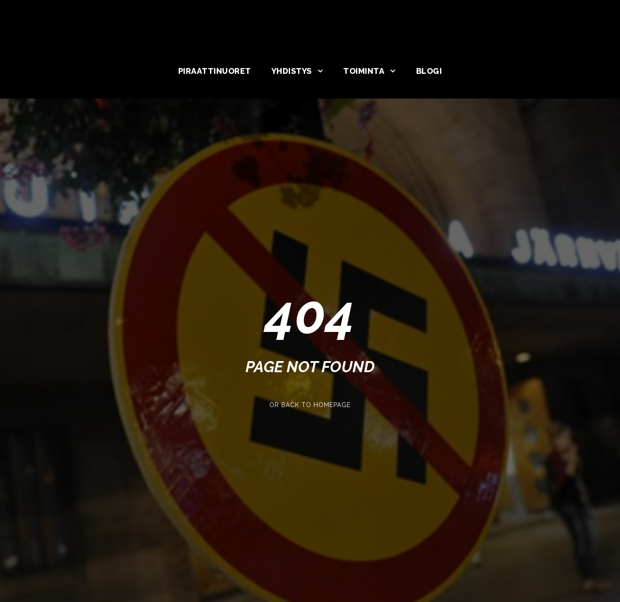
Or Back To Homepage (310, 404)
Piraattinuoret (214, 71)
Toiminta (363, 71)
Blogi (429, 71)
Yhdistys (292, 71)
